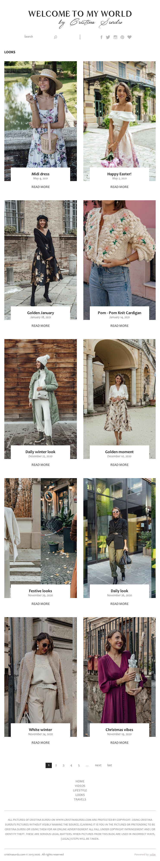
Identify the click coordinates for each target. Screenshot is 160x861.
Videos (80, 786)
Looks (80, 795)
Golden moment (119, 452)
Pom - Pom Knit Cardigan (119, 313)
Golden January (40, 313)
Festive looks (40, 591)
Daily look (119, 591)
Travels (80, 799)
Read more (41, 187)
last (109, 765)
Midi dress (40, 174)
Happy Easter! (119, 174)
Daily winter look (40, 452)
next (98, 765)
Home (80, 781)
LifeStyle (80, 790)
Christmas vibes (119, 730)
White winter (40, 730)
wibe (153, 854)
